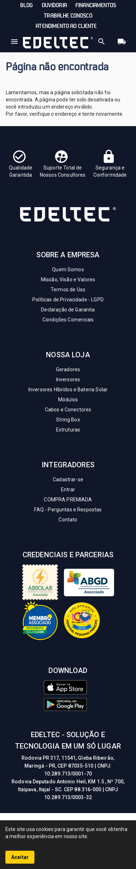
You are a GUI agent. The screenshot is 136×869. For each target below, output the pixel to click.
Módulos (68, 399)
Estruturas (68, 430)
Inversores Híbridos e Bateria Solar (68, 389)
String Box (68, 419)
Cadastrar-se (68, 479)
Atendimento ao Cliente (66, 26)
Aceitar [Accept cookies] (20, 857)
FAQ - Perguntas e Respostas (68, 509)
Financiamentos (95, 6)
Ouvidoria (54, 6)
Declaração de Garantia (68, 309)
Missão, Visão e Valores (68, 279)
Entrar (68, 489)
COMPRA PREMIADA (68, 499)
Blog (26, 6)
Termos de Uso (68, 289)
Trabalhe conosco (68, 16)
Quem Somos (68, 269)
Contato (67, 519)
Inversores (68, 379)
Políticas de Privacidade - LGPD (68, 299)
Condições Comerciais (68, 320)
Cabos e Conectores (68, 409)
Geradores (68, 369)
